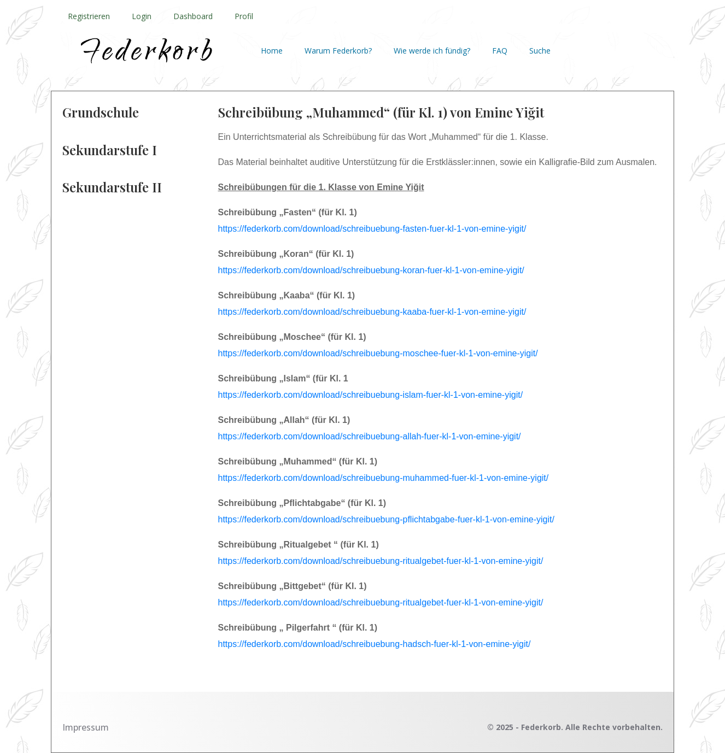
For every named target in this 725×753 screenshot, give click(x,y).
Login (141, 16)
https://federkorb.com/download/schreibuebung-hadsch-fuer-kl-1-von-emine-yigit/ (374, 644)
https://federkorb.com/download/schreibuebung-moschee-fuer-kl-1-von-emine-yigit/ (378, 353)
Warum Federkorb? (338, 50)
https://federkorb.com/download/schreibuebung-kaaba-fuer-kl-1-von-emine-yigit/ (372, 311)
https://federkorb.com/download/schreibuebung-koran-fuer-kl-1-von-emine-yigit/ (371, 270)
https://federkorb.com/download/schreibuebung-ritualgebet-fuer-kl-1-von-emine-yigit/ (382, 561)
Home (272, 50)
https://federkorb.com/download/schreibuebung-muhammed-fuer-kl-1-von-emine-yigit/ (383, 478)
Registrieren (89, 16)
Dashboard (193, 16)
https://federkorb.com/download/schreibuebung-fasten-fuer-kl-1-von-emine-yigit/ (372, 228)
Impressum (85, 727)
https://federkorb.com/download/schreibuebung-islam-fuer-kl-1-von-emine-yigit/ (370, 394)
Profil (244, 16)
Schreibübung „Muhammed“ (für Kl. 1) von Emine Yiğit (381, 112)
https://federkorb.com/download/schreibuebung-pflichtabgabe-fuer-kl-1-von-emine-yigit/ (386, 519)
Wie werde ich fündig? (432, 50)
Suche (540, 50)
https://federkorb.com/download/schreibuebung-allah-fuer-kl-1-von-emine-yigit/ (369, 436)
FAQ (499, 50)
